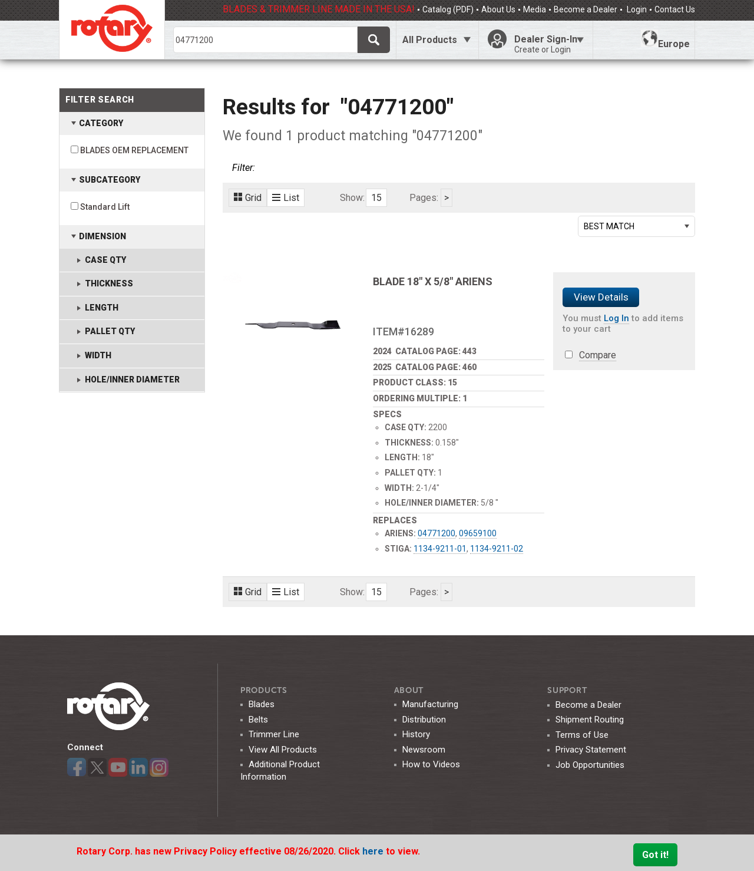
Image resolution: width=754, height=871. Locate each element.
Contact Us (674, 9)
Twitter (97, 767)
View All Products (283, 749)
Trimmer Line (274, 734)
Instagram (159, 767)
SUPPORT (567, 690)
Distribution (424, 719)
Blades (262, 704)
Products (263, 690)
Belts (258, 719)
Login (636, 9)
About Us (498, 9)
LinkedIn (138, 767)
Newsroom (423, 749)
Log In (616, 318)
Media (534, 9)
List (285, 197)
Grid (248, 197)
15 (376, 197)
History (416, 734)
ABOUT (409, 690)
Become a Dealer (585, 9)
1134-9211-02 (496, 548)
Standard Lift (105, 207)
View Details (601, 297)
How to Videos (431, 764)
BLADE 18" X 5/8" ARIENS (432, 281)
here (374, 851)
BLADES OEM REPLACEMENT (134, 150)
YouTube (117, 767)
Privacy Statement (590, 749)
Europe (665, 39)
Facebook (76, 767)
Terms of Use (582, 735)
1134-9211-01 (440, 548)
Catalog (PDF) (448, 9)
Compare (597, 355)
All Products (429, 39)
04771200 (436, 533)
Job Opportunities (589, 765)
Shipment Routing (589, 719)
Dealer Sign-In (549, 44)
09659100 (478, 533)
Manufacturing (430, 704)
